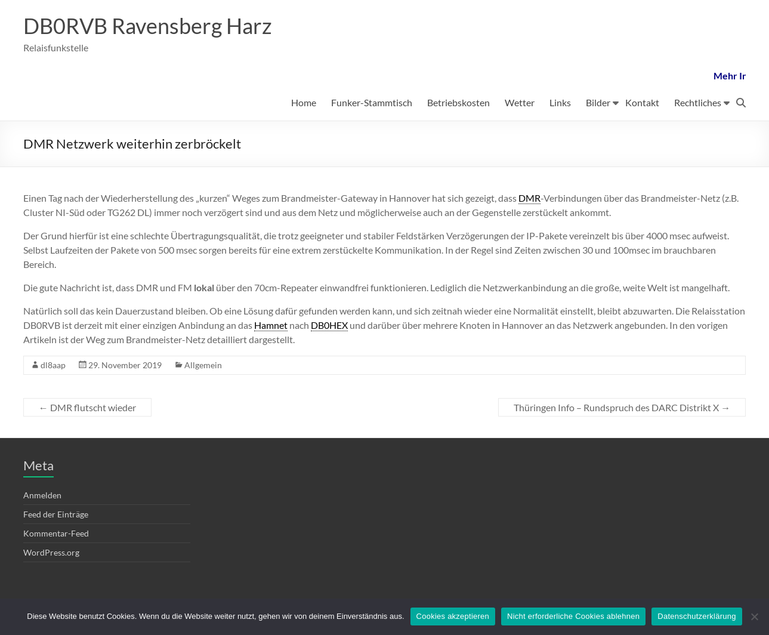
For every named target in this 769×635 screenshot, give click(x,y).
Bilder (598, 102)
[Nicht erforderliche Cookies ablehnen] (754, 616)
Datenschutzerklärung (696, 616)
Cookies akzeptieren (453, 616)
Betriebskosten (458, 102)
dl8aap (53, 365)
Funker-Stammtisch (371, 102)
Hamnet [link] (271, 325)
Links (560, 102)
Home (303, 102)
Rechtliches (697, 102)
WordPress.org (51, 552)
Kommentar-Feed (56, 533)
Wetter (520, 102)
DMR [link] (529, 198)
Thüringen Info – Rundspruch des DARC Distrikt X (622, 407)
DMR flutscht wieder (87, 407)
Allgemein (203, 365)
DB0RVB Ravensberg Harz (147, 26)
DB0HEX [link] (329, 325)
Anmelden (42, 495)
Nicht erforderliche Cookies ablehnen (573, 616)
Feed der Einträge (55, 514)
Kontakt (642, 102)
